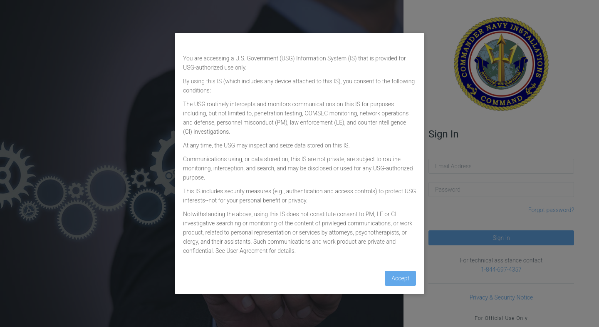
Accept (400, 278)
